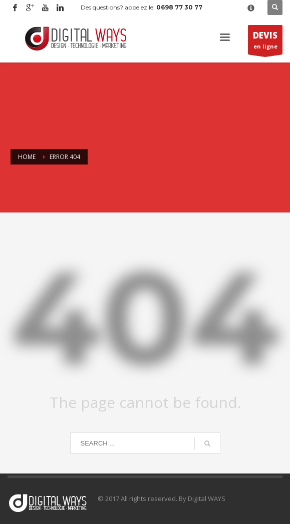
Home (27, 156)
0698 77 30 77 (179, 7)
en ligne (265, 42)
